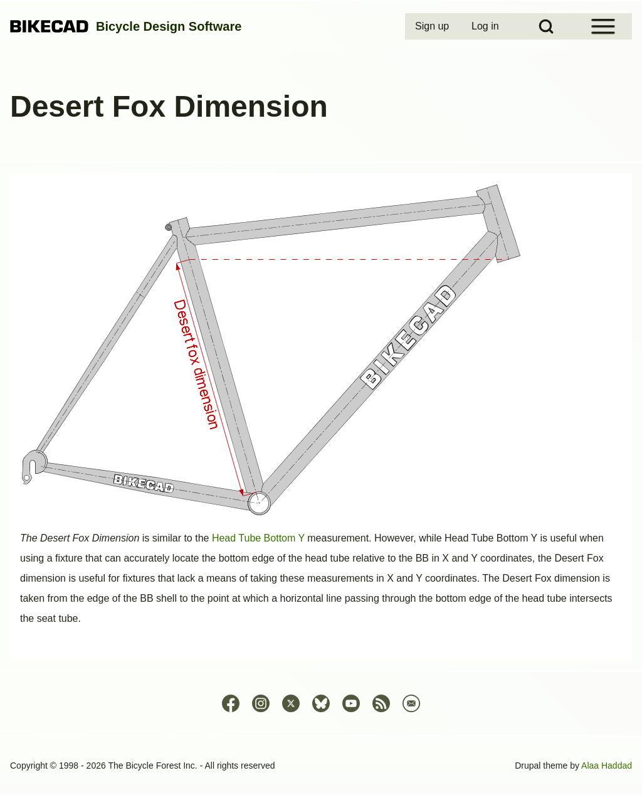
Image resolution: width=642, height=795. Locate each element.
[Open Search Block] (546, 26)
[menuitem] (433, 26)
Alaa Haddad (606, 765)
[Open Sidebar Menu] (603, 26)
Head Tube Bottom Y (258, 538)
